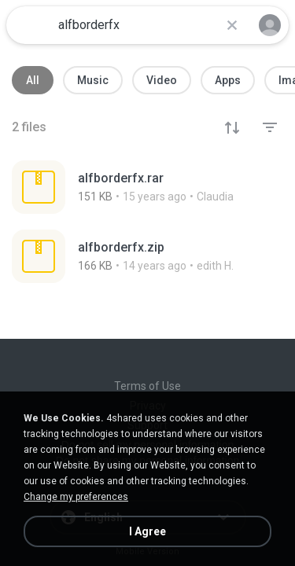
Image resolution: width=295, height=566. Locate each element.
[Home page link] (30, 25)
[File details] (147, 187)
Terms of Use (147, 386)
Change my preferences (76, 496)
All (32, 80)
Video (161, 80)
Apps (228, 80)
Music (93, 80)
